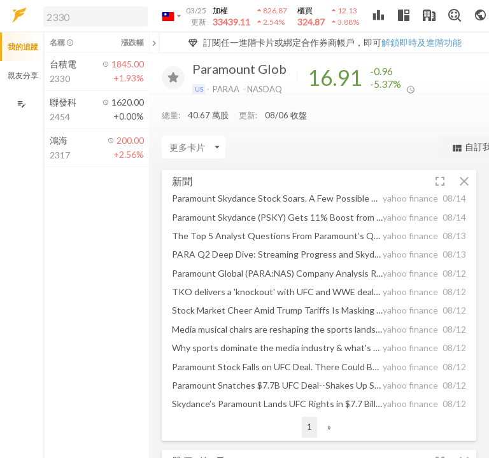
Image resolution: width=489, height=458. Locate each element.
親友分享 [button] (23, 75)
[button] (93, 16)
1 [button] (309, 426)
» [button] (329, 426)
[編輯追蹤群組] (21, 104)
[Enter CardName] (193, 146)
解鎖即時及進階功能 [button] (421, 42)
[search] (95, 16)
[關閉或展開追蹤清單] (154, 42)
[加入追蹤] (173, 77)
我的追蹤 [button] (23, 47)
